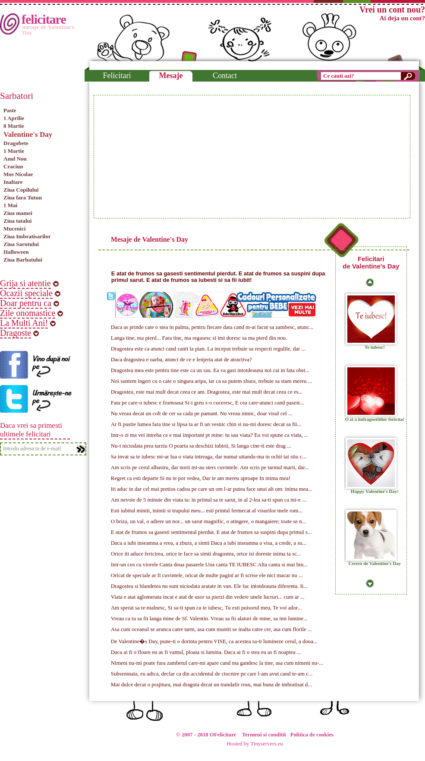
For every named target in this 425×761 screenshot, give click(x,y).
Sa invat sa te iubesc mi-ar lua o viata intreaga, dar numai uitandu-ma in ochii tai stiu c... (208, 457)
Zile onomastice (27, 313)
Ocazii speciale (26, 293)
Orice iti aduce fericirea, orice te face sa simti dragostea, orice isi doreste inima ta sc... (206, 554)
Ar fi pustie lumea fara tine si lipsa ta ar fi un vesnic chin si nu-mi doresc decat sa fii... (206, 424)
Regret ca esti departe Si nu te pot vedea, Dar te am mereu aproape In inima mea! (200, 478)
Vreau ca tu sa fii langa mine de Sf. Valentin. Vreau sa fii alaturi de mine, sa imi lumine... (209, 619)
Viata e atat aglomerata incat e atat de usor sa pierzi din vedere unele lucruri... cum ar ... (208, 597)
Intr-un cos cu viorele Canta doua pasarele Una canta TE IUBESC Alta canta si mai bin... (209, 565)
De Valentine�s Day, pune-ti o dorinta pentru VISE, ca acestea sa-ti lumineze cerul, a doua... (214, 641)
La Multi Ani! (24, 323)
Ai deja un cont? (402, 18)
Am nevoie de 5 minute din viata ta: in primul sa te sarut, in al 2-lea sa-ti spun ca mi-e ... (208, 500)
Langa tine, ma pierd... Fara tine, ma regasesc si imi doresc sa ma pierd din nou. (199, 338)
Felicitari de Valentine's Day (371, 262)
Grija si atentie (25, 283)
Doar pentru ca (25, 303)
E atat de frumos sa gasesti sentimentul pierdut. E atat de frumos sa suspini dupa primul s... (211, 532)
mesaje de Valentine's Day (48, 29)
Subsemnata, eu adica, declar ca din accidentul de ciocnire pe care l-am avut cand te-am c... (212, 674)
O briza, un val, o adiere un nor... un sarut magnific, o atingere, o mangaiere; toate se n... (208, 521)
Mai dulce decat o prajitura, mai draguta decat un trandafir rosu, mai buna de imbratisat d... (211, 685)
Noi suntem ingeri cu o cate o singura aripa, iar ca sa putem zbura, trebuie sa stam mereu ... (211, 381)
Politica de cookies (312, 735)
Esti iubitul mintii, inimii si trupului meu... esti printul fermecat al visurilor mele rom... (206, 511)
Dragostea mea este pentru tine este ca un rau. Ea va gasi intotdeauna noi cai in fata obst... (210, 370)
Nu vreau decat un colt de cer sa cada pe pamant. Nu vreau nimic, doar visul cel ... (202, 413)
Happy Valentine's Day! (375, 491)
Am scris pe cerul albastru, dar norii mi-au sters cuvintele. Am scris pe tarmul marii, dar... (210, 467)
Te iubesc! (375, 347)
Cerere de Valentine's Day (375, 563)
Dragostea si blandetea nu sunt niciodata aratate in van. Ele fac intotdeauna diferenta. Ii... (209, 586)
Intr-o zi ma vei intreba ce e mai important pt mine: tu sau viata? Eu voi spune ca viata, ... (210, 435)
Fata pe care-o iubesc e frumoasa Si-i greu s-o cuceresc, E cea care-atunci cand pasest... (207, 403)
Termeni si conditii (264, 735)
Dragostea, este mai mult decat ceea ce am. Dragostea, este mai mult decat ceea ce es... (206, 392)
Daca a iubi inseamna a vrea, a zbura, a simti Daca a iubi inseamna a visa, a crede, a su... (208, 543)
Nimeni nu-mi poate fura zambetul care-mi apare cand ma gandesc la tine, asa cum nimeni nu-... (217, 663)
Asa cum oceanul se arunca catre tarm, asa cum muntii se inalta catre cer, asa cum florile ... (211, 629)
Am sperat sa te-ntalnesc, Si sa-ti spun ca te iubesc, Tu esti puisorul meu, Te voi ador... (206, 608)
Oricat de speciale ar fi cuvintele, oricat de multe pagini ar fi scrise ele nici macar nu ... (207, 575)
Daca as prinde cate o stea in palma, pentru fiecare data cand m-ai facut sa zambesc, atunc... (212, 327)
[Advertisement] (177, 156)
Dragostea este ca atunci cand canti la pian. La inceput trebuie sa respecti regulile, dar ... (208, 349)
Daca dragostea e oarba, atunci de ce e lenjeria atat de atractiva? (181, 360)
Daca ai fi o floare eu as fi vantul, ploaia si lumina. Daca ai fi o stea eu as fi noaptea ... (206, 652)
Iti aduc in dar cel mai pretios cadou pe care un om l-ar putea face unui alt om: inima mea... (211, 489)
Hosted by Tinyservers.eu (255, 744)
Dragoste (15, 333)
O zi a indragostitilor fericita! (374, 419)
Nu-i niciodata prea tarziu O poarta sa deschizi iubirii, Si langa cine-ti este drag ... (201, 446)
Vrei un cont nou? (392, 9)
